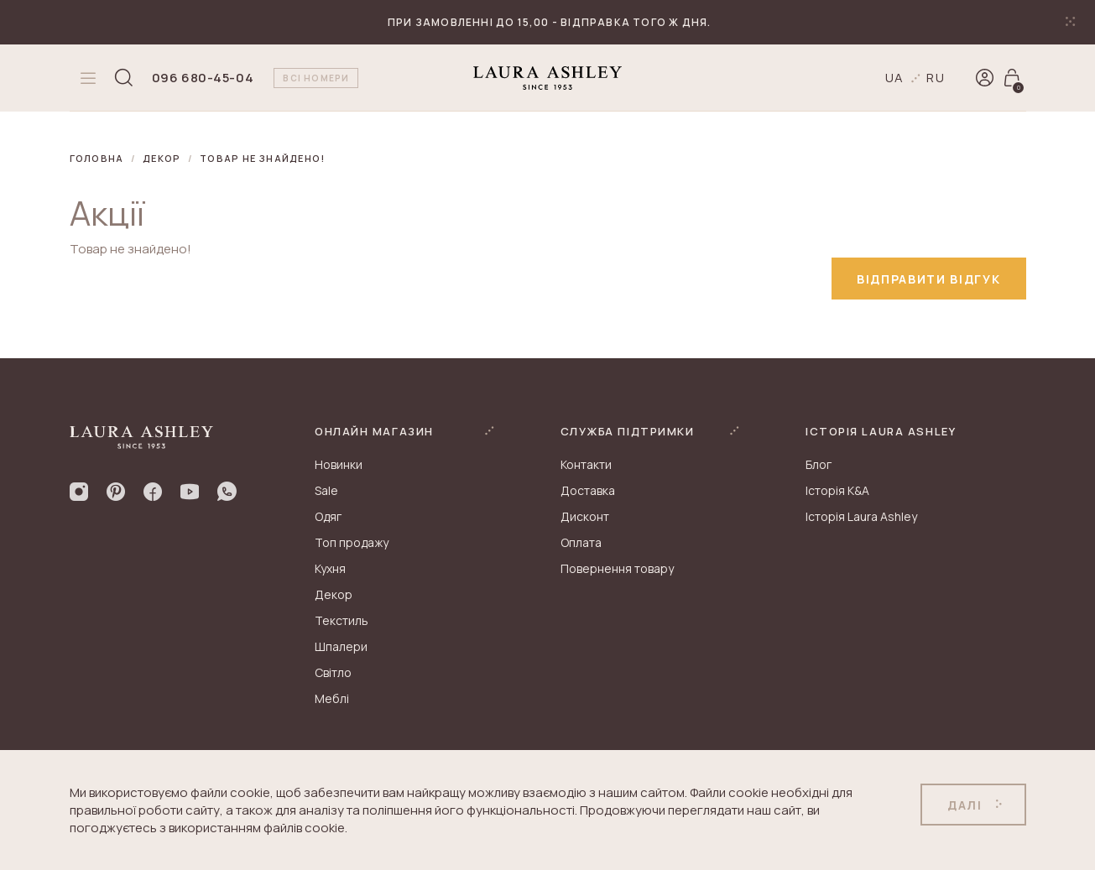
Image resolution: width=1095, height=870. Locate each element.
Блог (819, 464)
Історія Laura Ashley (861, 516)
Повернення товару (617, 568)
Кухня (330, 568)
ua (895, 77)
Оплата (581, 542)
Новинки (338, 464)
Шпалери (341, 646)
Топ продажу (351, 542)
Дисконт (585, 516)
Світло (333, 672)
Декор (162, 158)
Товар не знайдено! (263, 158)
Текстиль (341, 620)
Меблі (332, 698)
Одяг (328, 516)
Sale (326, 490)
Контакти (586, 464)
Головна (97, 158)
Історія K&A (837, 490)
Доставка (588, 490)
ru (936, 77)
